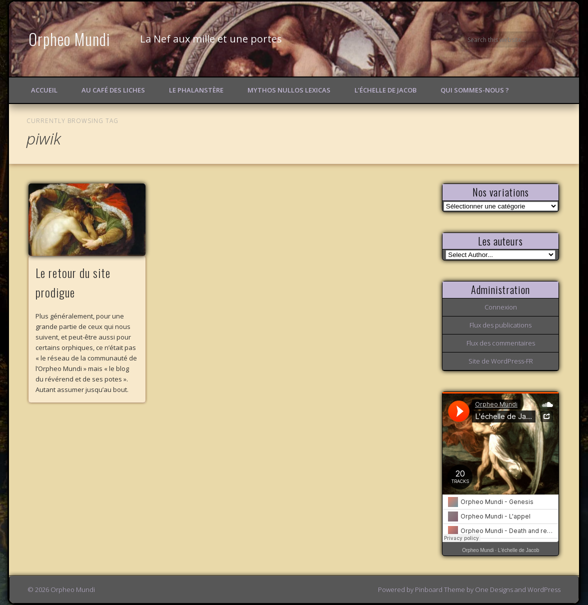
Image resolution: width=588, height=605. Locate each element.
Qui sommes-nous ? (474, 90)
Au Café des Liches (113, 90)
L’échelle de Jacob (385, 90)
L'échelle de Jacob (519, 550)
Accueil (44, 90)
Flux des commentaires (500, 343)
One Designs (494, 589)
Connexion (500, 307)
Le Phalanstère (196, 90)
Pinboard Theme (440, 589)
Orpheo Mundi (69, 38)
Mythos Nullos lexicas (289, 90)
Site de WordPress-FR (500, 361)
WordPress (544, 589)
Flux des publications (501, 325)
